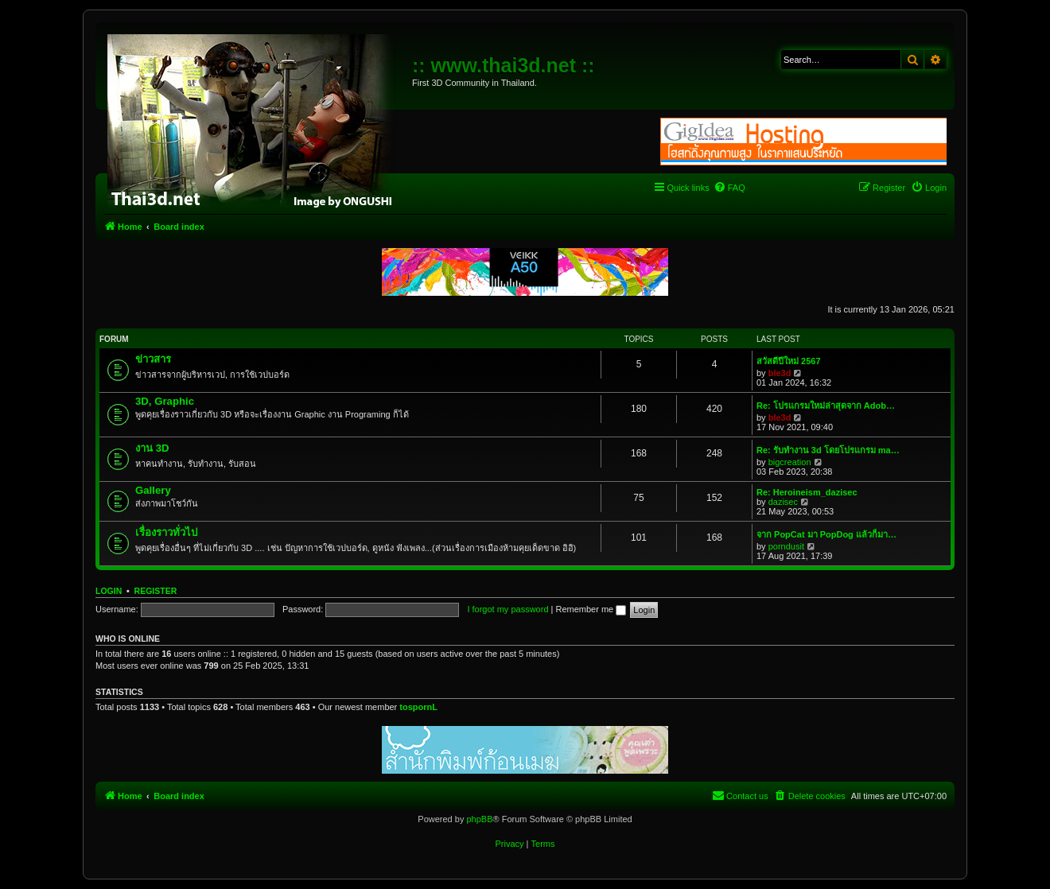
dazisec (783, 502)
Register (155, 591)
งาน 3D (152, 448)
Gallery (153, 490)
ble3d (779, 373)
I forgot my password (507, 609)
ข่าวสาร (153, 359)
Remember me (590, 609)
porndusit (786, 546)
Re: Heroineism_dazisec (807, 492)
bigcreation (789, 462)
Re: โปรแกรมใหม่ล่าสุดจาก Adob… (825, 405)
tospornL (418, 707)
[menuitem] (729, 187)
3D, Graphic (164, 401)
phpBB (479, 819)
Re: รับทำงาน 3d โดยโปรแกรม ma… (828, 450)
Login (108, 591)
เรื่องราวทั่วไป (166, 532)
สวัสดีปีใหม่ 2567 (788, 361)
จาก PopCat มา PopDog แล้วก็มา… (826, 534)
